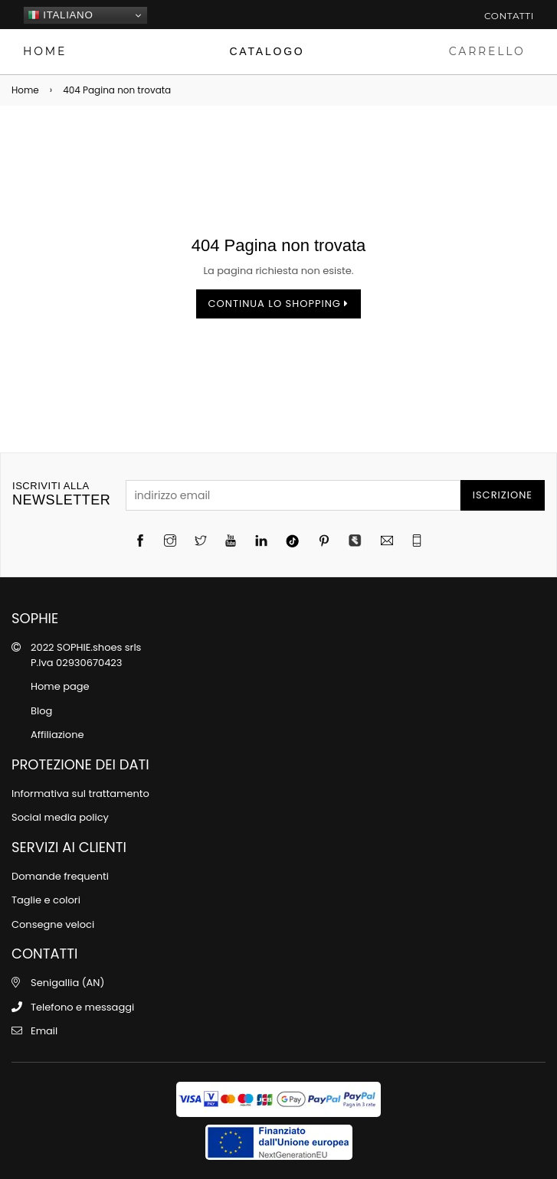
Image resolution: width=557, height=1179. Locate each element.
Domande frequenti (60, 876)
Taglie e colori (45, 900)
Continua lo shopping (278, 303)
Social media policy (60, 817)
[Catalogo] (267, 51)
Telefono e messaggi (82, 1007)
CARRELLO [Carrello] (487, 51)
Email (44, 1031)
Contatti (509, 15)
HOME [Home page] (45, 51)
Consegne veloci (52, 924)
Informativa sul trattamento (80, 793)
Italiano (60, 15)
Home (25, 89)
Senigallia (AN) (67, 982)
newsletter (61, 494)
